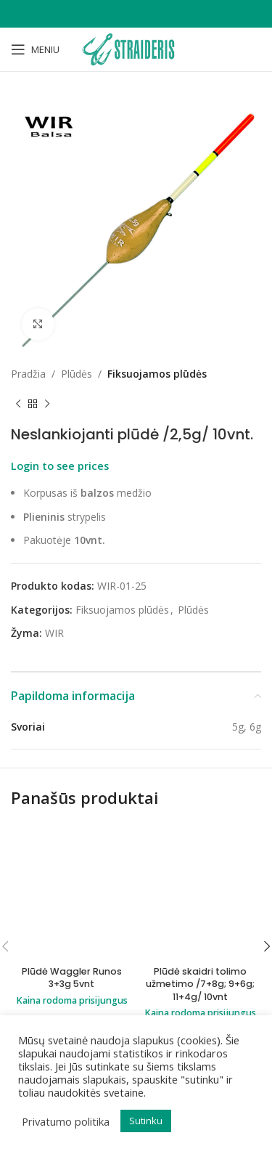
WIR (54, 633)
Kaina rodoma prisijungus (72, 996)
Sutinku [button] (145, 1120)
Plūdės (76, 374)
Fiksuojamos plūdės (157, 374)
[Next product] (47, 404)
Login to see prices (60, 465)
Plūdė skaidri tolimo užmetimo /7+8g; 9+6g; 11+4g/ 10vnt (200, 984)
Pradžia (28, 374)
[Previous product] (18, 404)
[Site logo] (135, 48)
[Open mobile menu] (35, 49)
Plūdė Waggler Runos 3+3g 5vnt (72, 973)
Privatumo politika (66, 1121)
